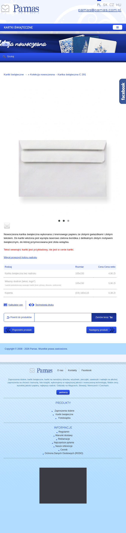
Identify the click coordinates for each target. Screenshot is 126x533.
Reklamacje (64, 439)
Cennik (63, 449)
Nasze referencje (64, 446)
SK (105, 5)
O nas (60, 370)
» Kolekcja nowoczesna (41, 74)
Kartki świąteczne (14, 74)
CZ (111, 5)
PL (99, 5)
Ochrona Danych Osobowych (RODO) (64, 453)
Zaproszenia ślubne (64, 410)
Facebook (86, 370)
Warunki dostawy (64, 435)
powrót (5, 44)
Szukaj (10, 56)
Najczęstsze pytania (64, 442)
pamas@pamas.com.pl (99, 9)
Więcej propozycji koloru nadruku (20, 257)
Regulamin (63, 431)
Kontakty (72, 370)
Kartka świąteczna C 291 (72, 74)
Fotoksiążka (64, 418)
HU (118, 5)
